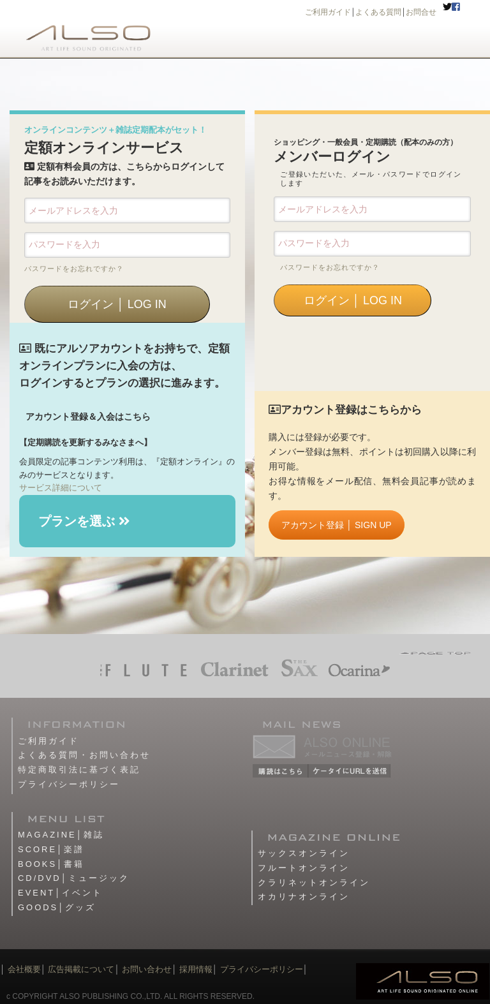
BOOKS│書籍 (51, 864)
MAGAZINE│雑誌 (61, 834)
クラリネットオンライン (314, 882)
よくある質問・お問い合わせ (84, 755)
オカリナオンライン (304, 896)
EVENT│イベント (60, 892)
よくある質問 (378, 12)
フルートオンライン (304, 868)
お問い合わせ (146, 969)
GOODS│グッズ (57, 907)
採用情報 (195, 969)
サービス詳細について (60, 487)
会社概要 (24, 969)
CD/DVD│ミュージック (74, 878)
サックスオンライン (304, 853)
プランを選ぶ (84, 521)
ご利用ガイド (328, 12)
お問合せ (421, 12)
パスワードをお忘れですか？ (74, 268)
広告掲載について (81, 969)
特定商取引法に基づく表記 (79, 769)
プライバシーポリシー (69, 784)
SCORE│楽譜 (51, 849)
